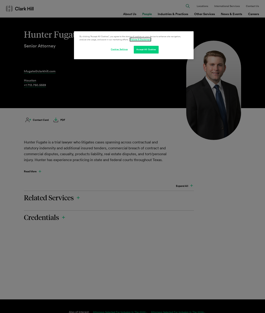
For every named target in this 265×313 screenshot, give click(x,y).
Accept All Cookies (146, 49)
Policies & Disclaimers (140, 39)
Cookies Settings (119, 49)
